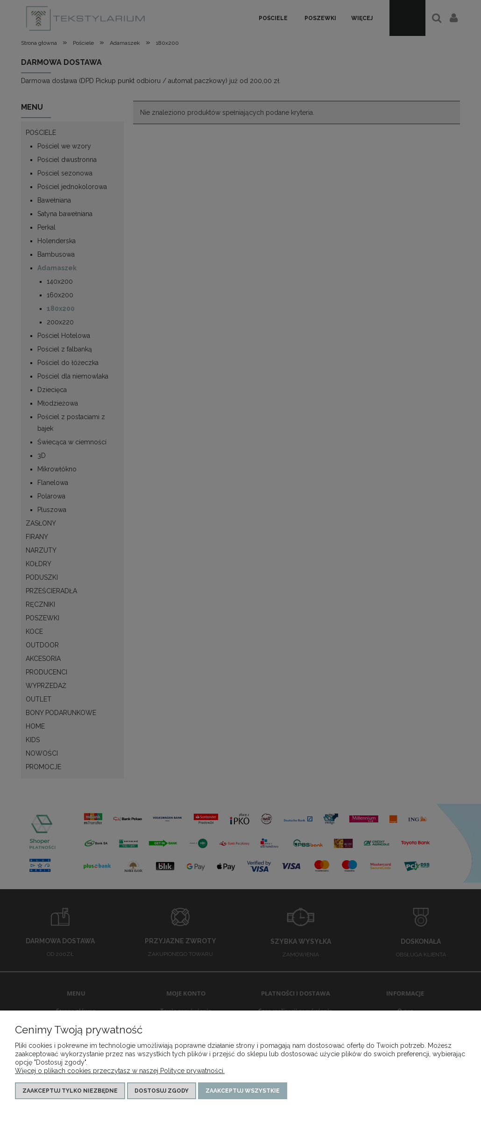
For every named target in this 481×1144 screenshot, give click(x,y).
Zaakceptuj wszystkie (242, 1091)
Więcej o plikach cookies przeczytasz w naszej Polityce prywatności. (120, 1070)
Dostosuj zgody (161, 1091)
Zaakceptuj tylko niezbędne (70, 1091)
